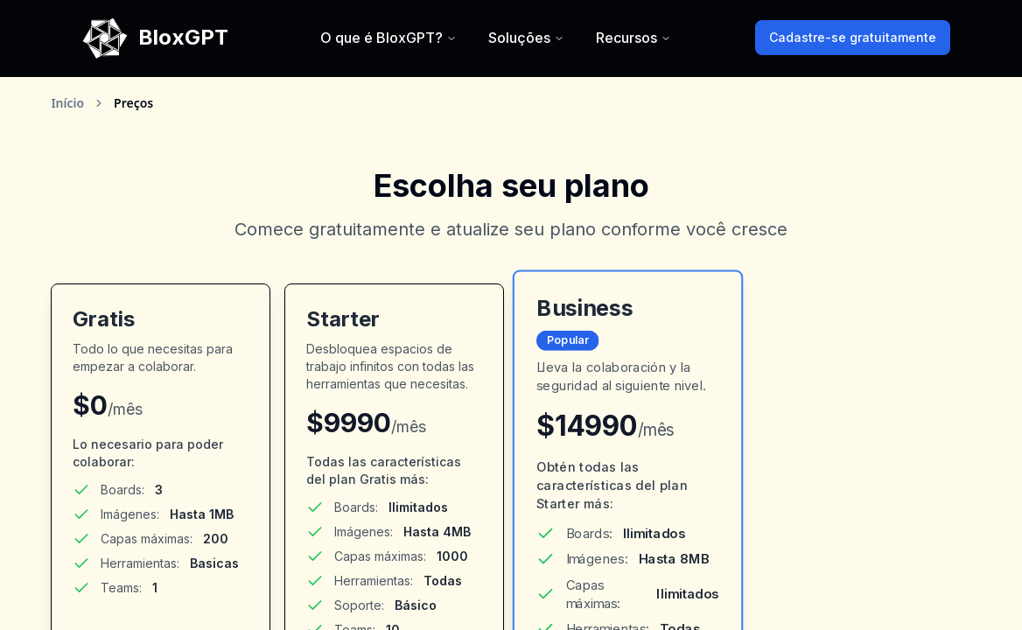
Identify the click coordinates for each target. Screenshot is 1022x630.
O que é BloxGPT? (388, 37)
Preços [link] (133, 102)
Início (67, 102)
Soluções (526, 37)
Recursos (633, 37)
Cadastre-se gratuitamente (852, 37)
